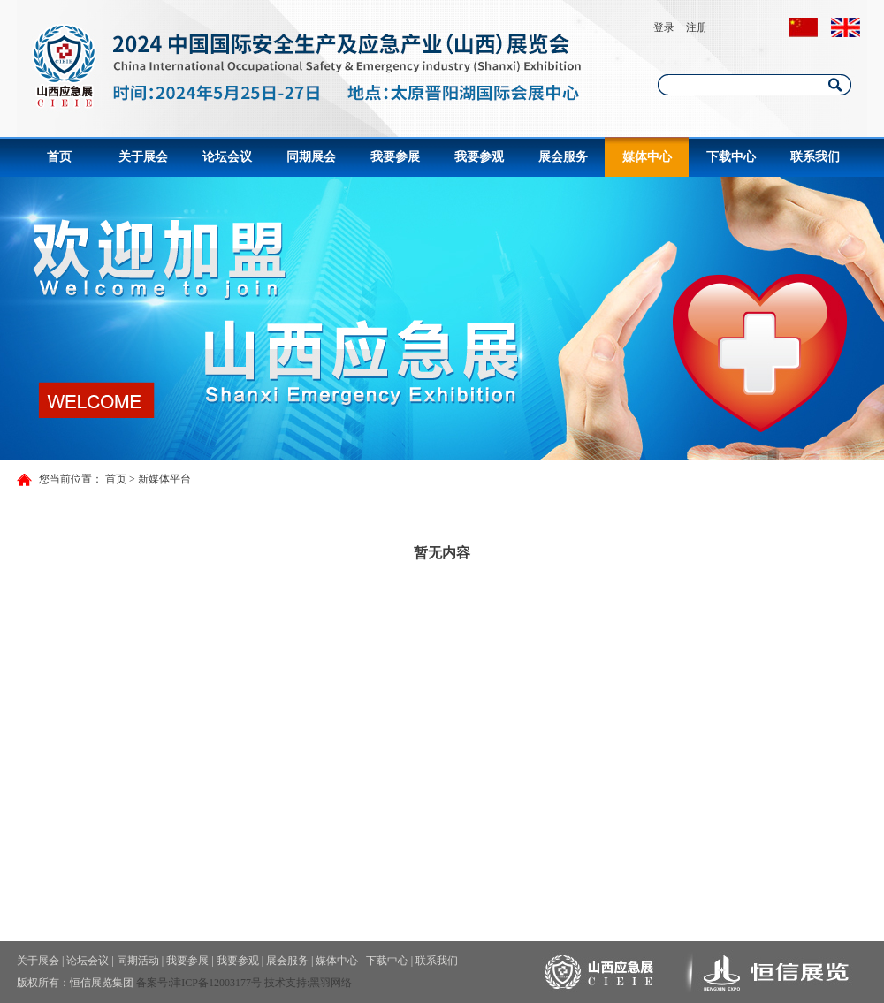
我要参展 (395, 156)
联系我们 (815, 156)
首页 (59, 156)
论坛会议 (227, 156)
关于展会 (143, 156)
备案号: (153, 982)
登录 (663, 27)
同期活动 (138, 960)
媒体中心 (647, 156)
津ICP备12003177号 (216, 982)
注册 (696, 27)
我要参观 (479, 156)
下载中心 (731, 156)
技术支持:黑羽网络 (308, 982)
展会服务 (563, 156)
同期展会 (311, 156)
